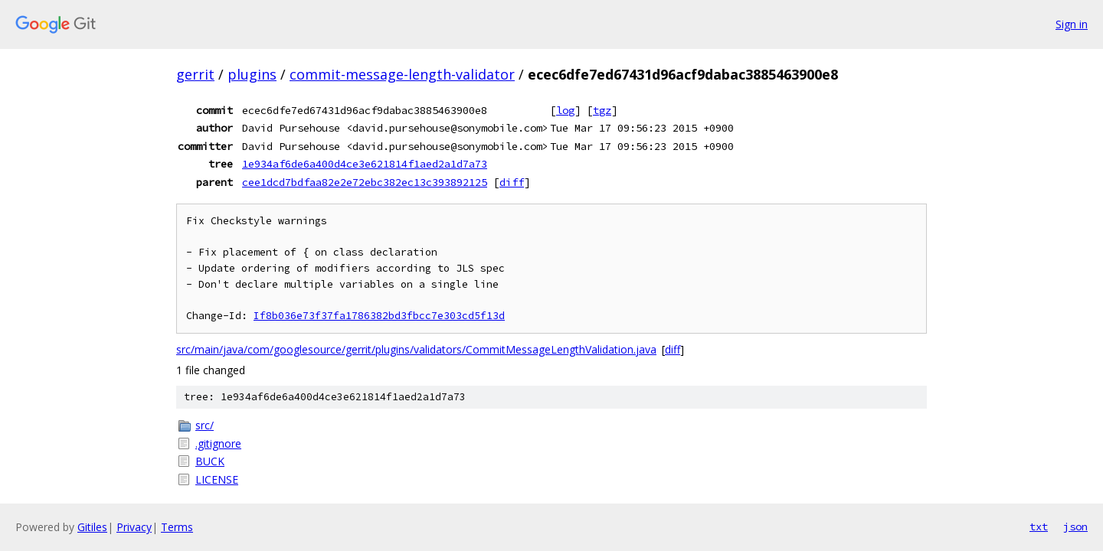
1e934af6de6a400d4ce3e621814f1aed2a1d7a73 (364, 164)
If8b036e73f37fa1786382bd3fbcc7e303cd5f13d (379, 315)
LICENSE (216, 479)
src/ (204, 425)
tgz (602, 110)
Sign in (1072, 24)
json (1075, 526)
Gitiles (92, 527)
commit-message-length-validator (402, 74)
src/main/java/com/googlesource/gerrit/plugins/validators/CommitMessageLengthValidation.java (416, 349)
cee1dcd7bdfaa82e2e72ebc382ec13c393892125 (364, 182)
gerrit (195, 74)
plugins (252, 74)
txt (1038, 526)
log (565, 110)
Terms (177, 527)
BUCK (209, 461)
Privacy (134, 527)
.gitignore (218, 443)
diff (511, 182)
